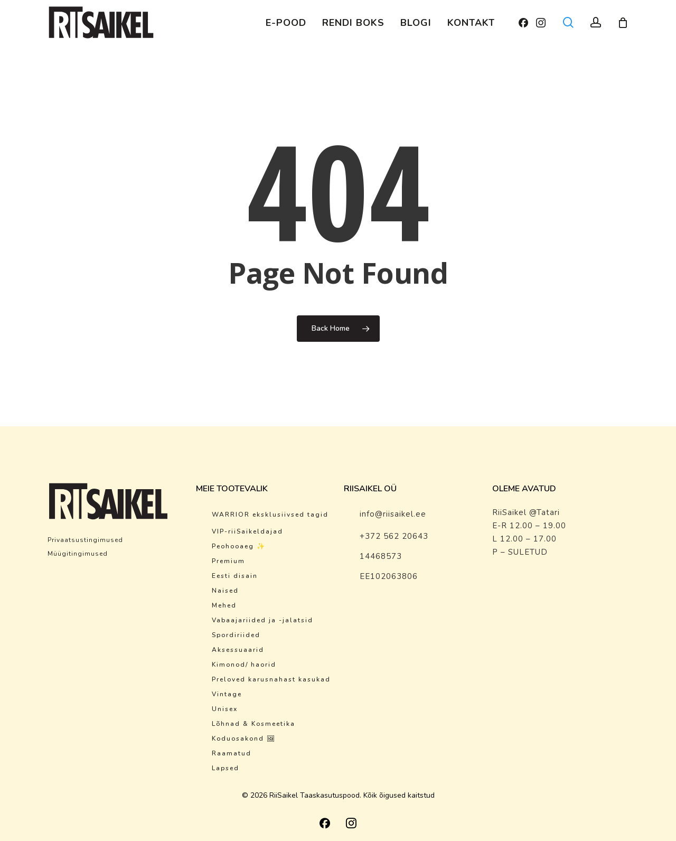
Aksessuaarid (238, 650)
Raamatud (231, 753)
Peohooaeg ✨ (239, 546)
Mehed (224, 605)
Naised (225, 590)
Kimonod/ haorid (244, 664)
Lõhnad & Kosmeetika (253, 723)
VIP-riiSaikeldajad (247, 531)
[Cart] (622, 23)
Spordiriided (236, 635)
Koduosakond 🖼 (244, 738)
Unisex (225, 709)
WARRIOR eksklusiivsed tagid (270, 514)
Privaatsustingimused (85, 540)
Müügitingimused (78, 553)
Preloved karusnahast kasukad (271, 679)
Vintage (227, 694)
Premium (228, 561)
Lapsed (225, 768)
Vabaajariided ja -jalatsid (262, 620)
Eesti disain (235, 576)
